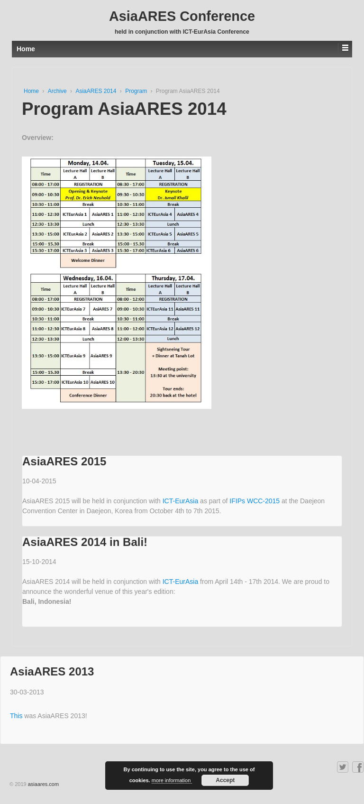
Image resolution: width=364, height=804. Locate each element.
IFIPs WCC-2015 (255, 501)
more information (172, 780)
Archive (58, 91)
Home (32, 91)
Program (136, 91)
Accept (225, 780)
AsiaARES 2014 (96, 91)
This (17, 716)
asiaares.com (43, 784)
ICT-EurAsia (181, 501)
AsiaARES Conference (182, 16)
